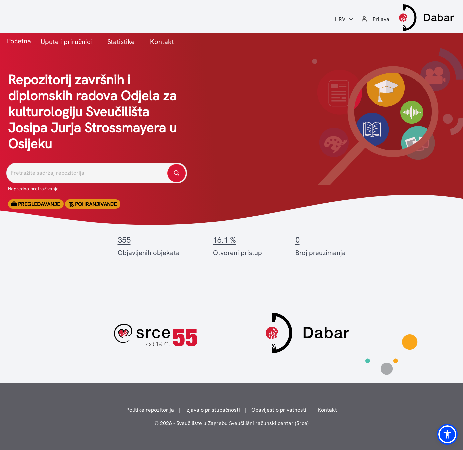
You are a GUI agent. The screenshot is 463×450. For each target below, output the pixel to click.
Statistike (121, 41)
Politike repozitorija (150, 409)
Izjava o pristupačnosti (212, 409)
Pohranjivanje (92, 204)
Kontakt (162, 41)
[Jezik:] (344, 19)
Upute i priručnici (66, 41)
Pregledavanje (35, 204)
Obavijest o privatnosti (278, 409)
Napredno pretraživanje (33, 189)
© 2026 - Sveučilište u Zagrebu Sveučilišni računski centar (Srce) (231, 423)
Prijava (381, 19)
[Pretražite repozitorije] (96, 173)
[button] (447, 434)
